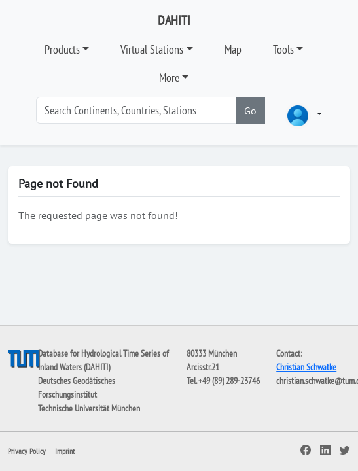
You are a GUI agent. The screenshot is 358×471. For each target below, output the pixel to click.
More (169, 77)
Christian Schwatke (306, 367)
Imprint (65, 451)
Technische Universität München (89, 408)
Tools (283, 49)
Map (233, 49)
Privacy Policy (27, 451)
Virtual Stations (151, 49)
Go (250, 110)
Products (62, 49)
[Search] (136, 110)
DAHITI (174, 20)
